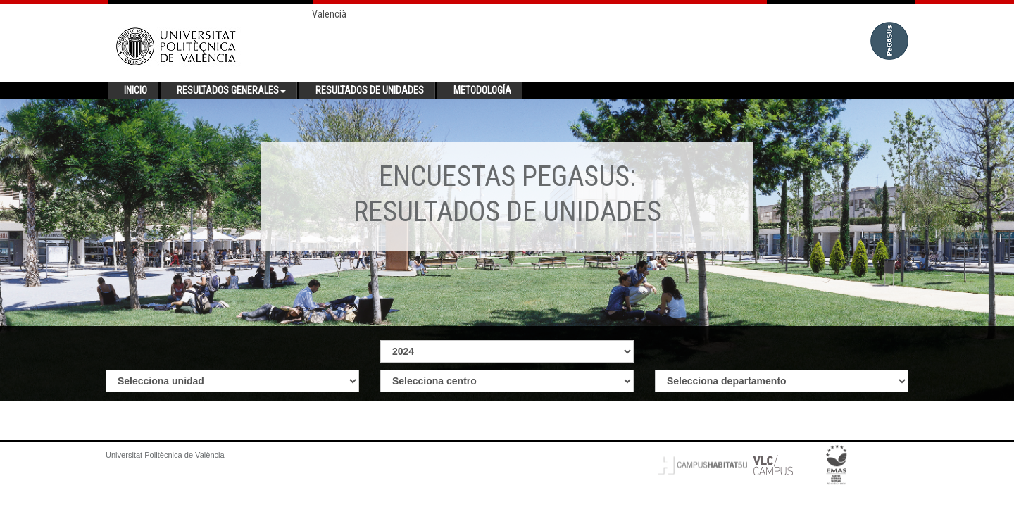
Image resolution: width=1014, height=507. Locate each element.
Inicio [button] (135, 90)
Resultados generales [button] (231, 90)
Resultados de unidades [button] (369, 90)
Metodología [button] (482, 90)
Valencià (329, 14)
